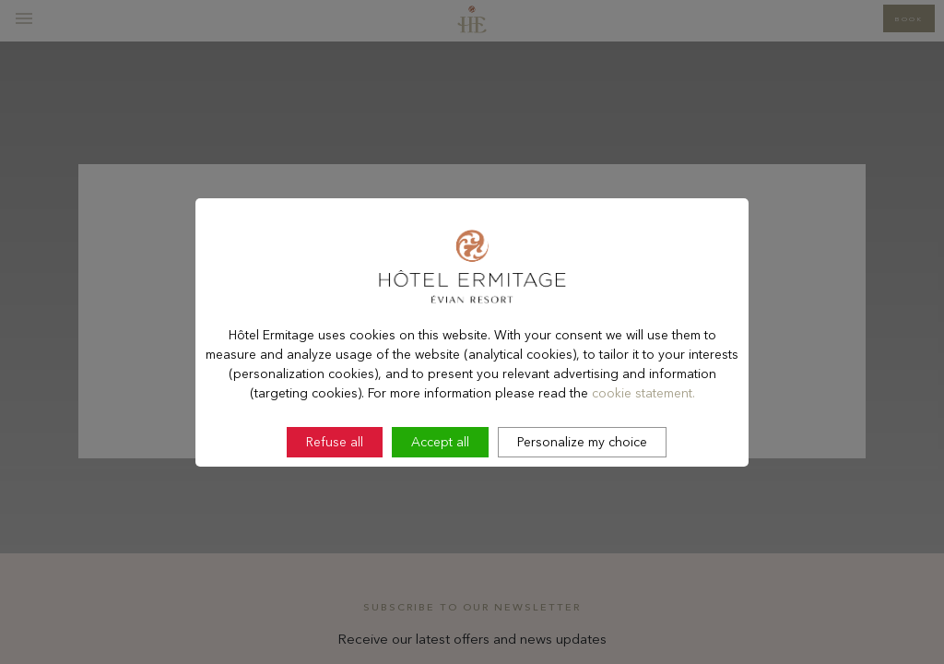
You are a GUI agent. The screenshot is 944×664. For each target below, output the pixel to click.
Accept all (440, 490)
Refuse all (334, 490)
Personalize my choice (582, 490)
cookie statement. (643, 441)
